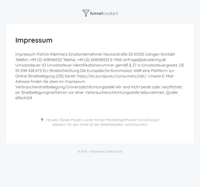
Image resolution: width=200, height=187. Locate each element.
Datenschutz (114, 151)
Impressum (96, 151)
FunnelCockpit (148, 120)
